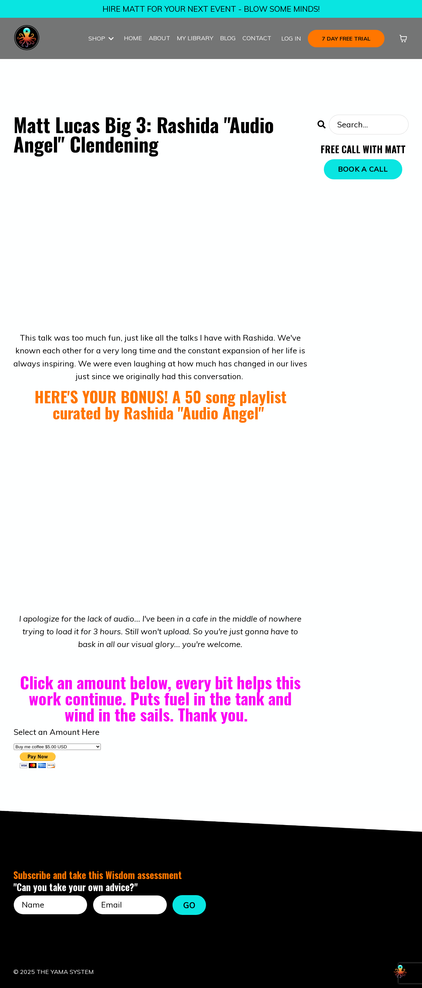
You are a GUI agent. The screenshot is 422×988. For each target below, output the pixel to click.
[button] (346, 38)
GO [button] (189, 905)
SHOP (101, 38)
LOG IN (291, 38)
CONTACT (256, 38)
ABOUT (159, 38)
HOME (133, 38)
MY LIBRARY (195, 38)
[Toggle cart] (403, 39)
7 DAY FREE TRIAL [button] (346, 39)
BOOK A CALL (363, 169)
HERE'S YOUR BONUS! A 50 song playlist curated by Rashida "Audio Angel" (160, 404)
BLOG (228, 38)
